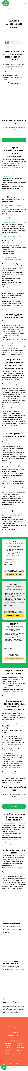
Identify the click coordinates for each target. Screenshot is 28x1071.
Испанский (20, 1043)
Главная (6, 8)
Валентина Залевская (16, 41)
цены (8, 1051)
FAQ (20, 1053)
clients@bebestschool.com (14, 1035)
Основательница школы (16, 43)
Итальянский (8, 1045)
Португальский (20, 1047)
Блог (10, 8)
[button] (14, 140)
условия (8, 1053)
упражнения (14, 1054)
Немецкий (8, 1043)
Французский (20, 1045)
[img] (14, 946)
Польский (7, 1047)
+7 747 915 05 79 (14, 1032)
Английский (14, 1041)
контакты (19, 1050)
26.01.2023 (5, 997)
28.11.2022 (5, 921)
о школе (8, 1050)
